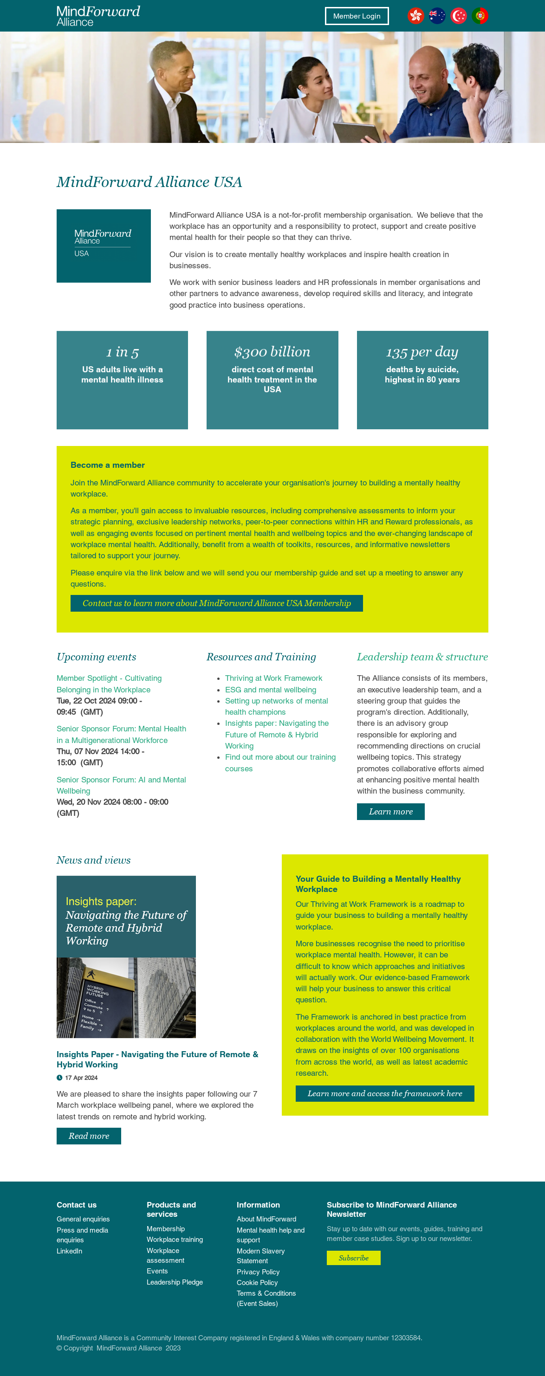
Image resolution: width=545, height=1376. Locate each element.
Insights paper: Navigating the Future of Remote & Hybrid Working (277, 734)
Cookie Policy (257, 1282)
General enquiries (83, 1219)
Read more (89, 1136)
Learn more (391, 811)
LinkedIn (69, 1251)
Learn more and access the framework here (385, 1093)
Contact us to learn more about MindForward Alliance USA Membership (217, 603)
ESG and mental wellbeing (271, 689)
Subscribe (354, 1257)
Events (157, 1271)
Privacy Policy (258, 1272)
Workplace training (175, 1239)
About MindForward (266, 1219)
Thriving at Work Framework (274, 678)
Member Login (357, 16)
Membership (166, 1229)
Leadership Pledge (175, 1282)
